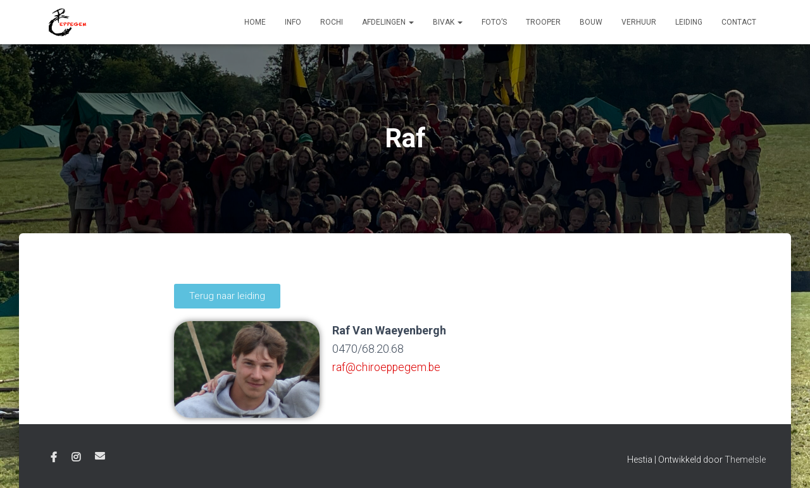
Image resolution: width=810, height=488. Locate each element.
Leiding (688, 22)
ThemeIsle (745, 459)
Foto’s (494, 22)
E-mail (100, 455)
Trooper (543, 22)
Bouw (591, 22)
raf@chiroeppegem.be (387, 367)
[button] (227, 296)
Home (255, 22)
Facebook (53, 457)
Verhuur (638, 22)
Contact (738, 22)
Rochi (331, 22)
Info (293, 22)
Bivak (448, 22)
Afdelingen (388, 22)
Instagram (76, 457)
